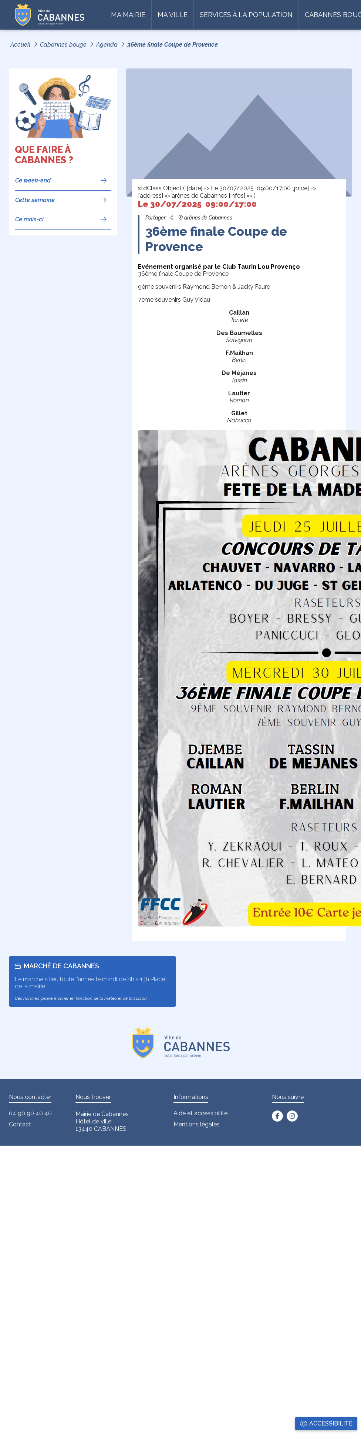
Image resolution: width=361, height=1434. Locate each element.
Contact (20, 1124)
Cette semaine (35, 200)
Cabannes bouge (63, 44)
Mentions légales (196, 1124)
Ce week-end (33, 180)
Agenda (107, 44)
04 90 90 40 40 (30, 1113)
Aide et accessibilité (200, 1113)
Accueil (20, 44)
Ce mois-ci (29, 219)
